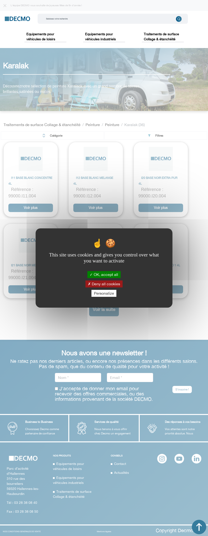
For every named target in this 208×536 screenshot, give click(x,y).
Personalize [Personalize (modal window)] (104, 293)
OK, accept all (104, 274)
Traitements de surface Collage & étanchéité (161, 36)
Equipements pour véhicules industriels (100, 36)
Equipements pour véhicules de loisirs (40, 36)
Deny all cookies (104, 284)
